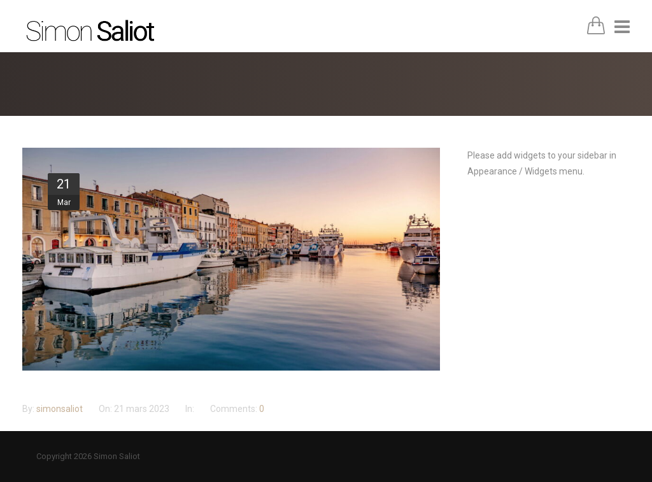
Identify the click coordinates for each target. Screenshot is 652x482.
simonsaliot (60, 409)
